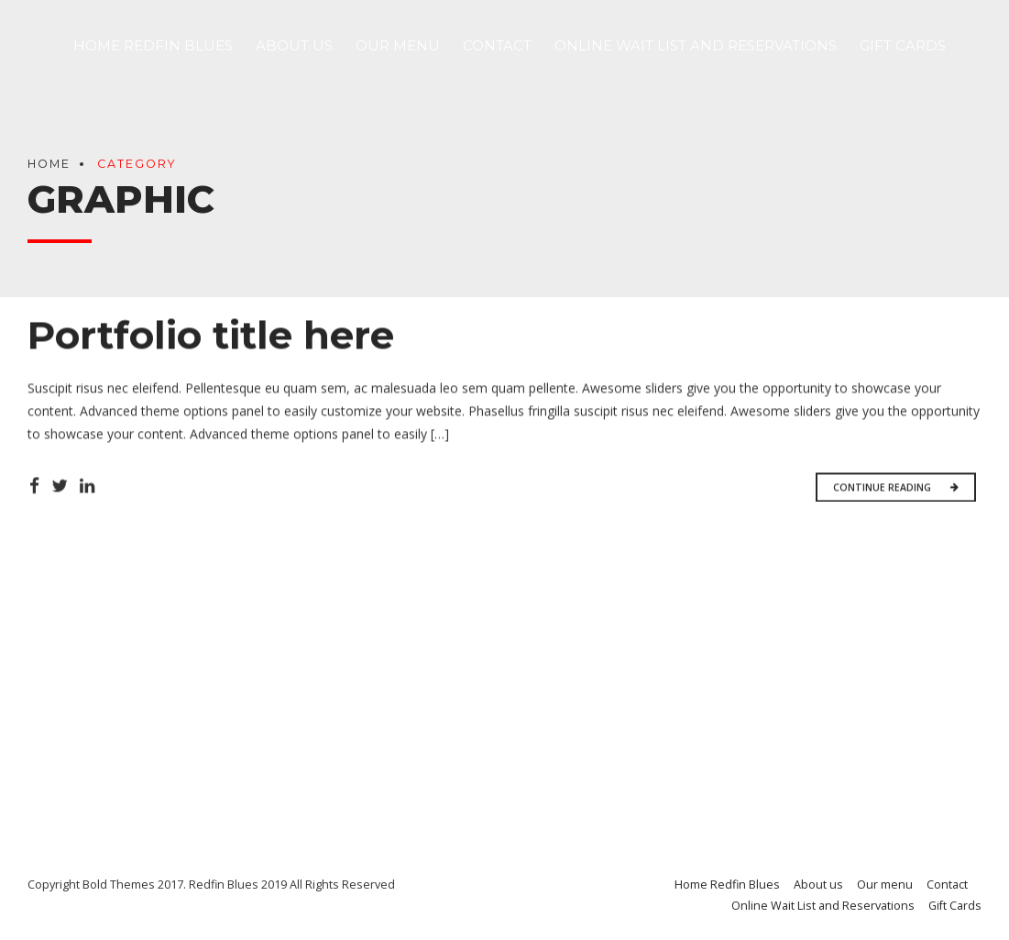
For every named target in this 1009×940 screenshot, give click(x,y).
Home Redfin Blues (153, 45)
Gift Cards (903, 45)
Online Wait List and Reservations (695, 45)
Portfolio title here (210, 336)
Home (49, 164)
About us (294, 45)
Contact (497, 45)
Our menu (398, 45)
